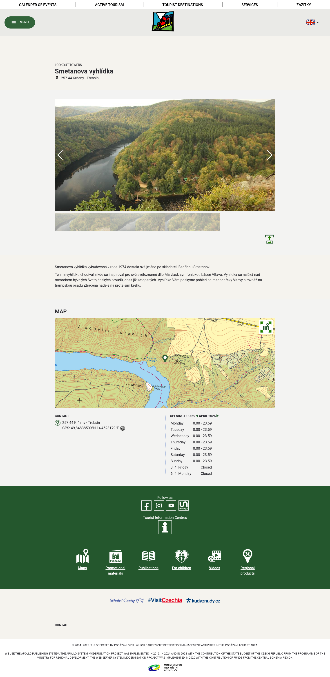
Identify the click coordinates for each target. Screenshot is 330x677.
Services (249, 5)
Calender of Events (38, 5)
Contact (62, 625)
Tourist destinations (182, 5)
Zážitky (304, 5)
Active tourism (109, 5)
